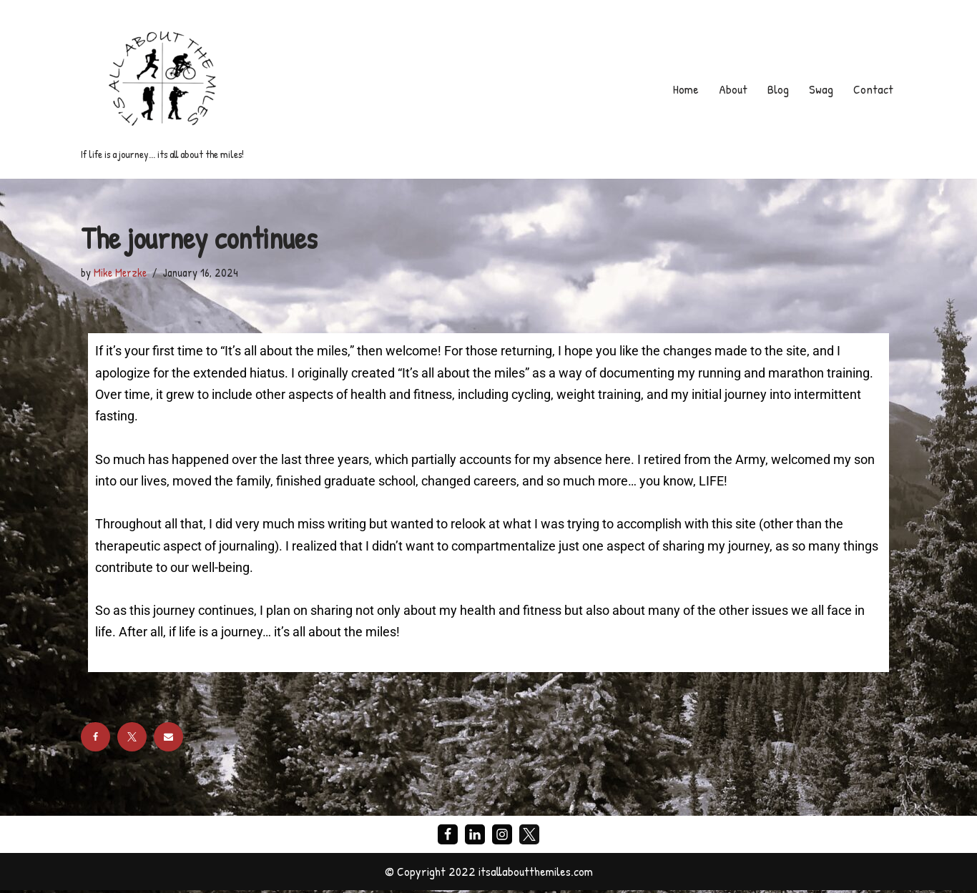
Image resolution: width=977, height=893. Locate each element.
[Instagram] (502, 837)
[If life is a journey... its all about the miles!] (162, 89)
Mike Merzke (120, 272)
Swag (820, 89)
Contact (873, 89)
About (732, 89)
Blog (777, 89)
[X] (529, 837)
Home (685, 89)
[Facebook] (448, 837)
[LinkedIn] (475, 837)
